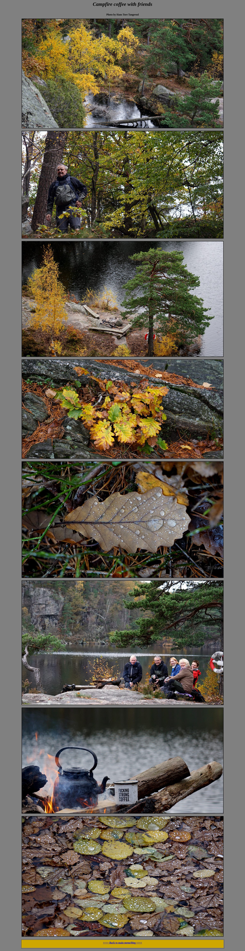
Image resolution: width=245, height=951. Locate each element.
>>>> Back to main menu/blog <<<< (122, 942)
